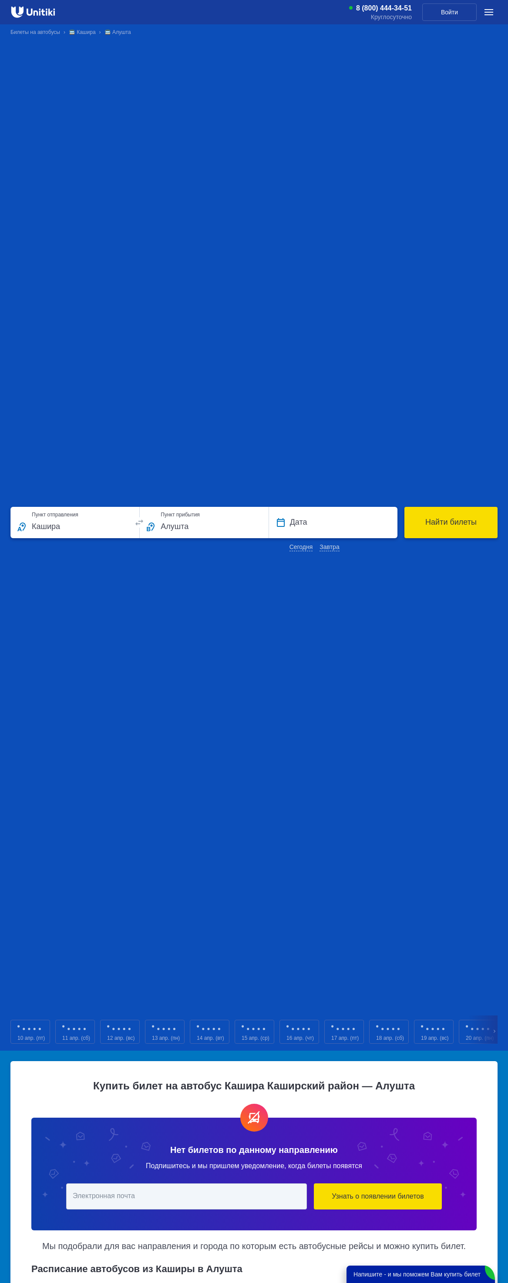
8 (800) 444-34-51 (384, 8)
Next (495, 1032)
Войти (449, 12)
